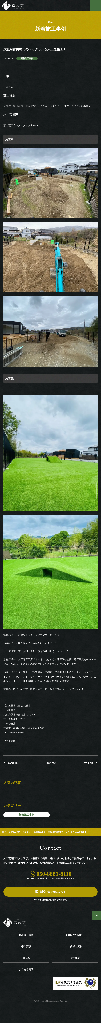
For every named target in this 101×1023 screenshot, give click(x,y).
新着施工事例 (27, 58)
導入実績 (26, 946)
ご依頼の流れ (75, 946)
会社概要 (75, 958)
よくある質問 (26, 969)
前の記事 (13, 763)
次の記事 (88, 763)
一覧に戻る (50, 763)
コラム (26, 958)
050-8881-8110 (54, 874)
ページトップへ (96, 915)
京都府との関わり (75, 935)
